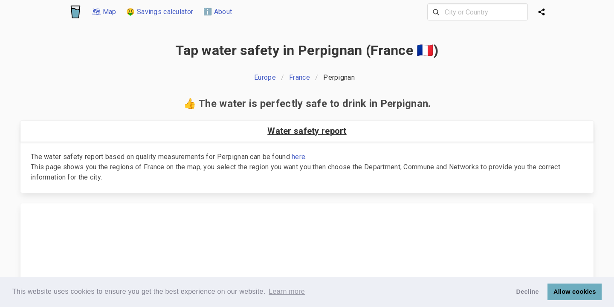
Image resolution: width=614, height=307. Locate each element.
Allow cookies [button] (574, 291)
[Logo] (75, 12)
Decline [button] (527, 291)
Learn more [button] (287, 291)
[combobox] (477, 11)
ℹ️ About (217, 12)
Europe (265, 77)
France (299, 77)
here (298, 157)
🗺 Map (104, 12)
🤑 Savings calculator (159, 12)
